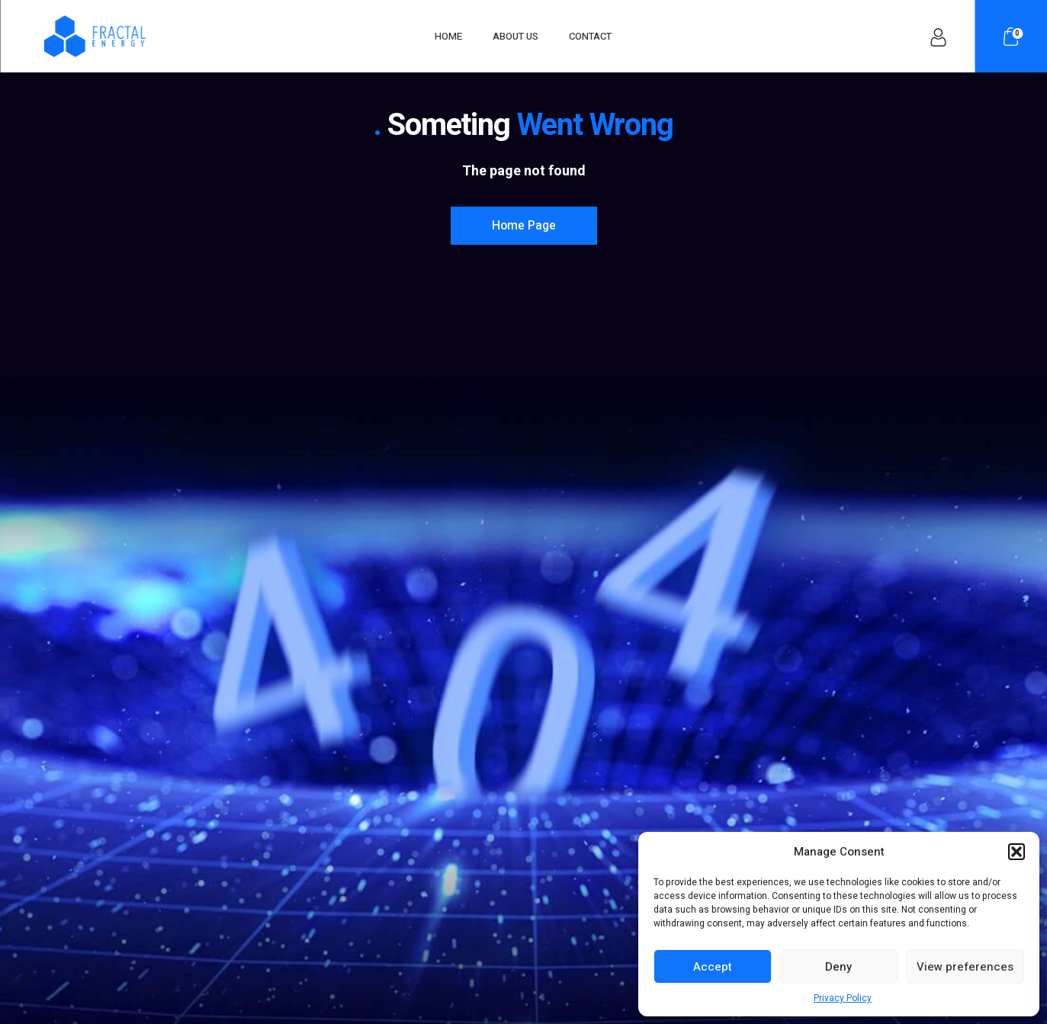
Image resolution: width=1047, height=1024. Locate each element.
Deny (838, 966)
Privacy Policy (843, 998)
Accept (712, 966)
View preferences (965, 966)
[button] (1016, 851)
